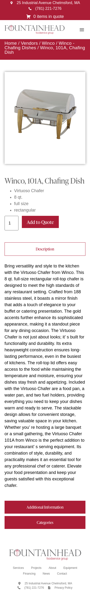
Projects (36, 568)
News (46, 573)
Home (11, 43)
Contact (62, 573)
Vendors (29, 43)
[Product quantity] (11, 223)
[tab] (45, 249)
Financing (29, 573)
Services (18, 568)
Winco (48, 43)
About (52, 568)
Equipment (70, 568)
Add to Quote (40, 222)
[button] (81, 29)
